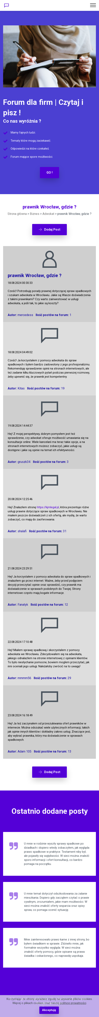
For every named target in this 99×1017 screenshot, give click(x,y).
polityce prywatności (73, 1003)
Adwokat (48, 214)
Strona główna (17, 214)
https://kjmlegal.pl (48, 507)
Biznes (34, 214)
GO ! (49, 172)
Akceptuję (49, 1010)
